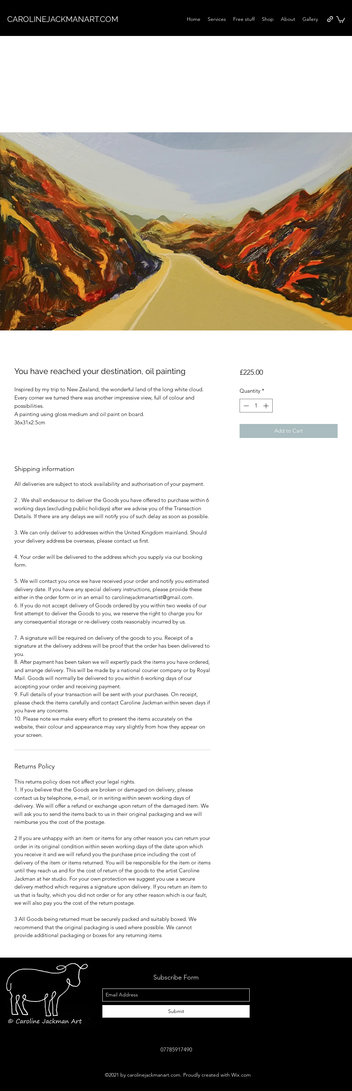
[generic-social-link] (330, 19)
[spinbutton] (256, 405)
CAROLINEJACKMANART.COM (62, 19)
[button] (340, 19)
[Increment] (267, 405)
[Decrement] (245, 405)
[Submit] (176, 1011)
